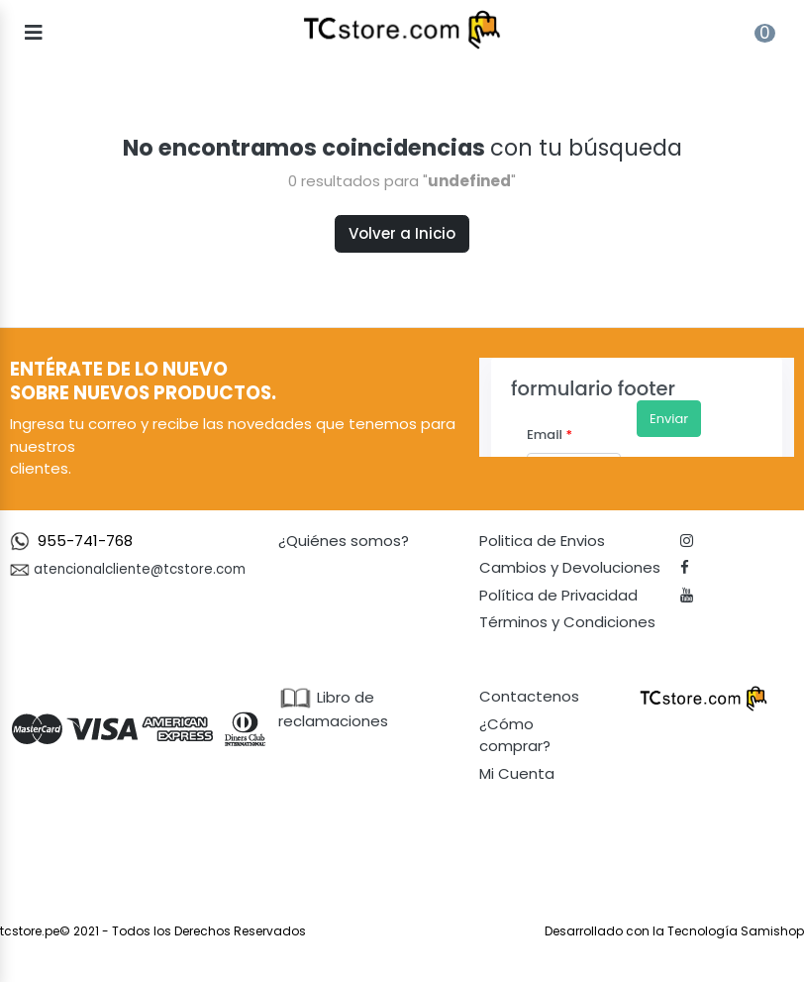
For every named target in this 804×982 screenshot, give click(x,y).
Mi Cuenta (516, 773)
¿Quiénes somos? (343, 540)
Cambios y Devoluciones (569, 567)
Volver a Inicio (402, 233)
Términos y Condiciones (567, 621)
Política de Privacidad (558, 595)
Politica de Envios (542, 540)
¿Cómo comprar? (515, 735)
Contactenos (529, 696)
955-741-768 (85, 540)
